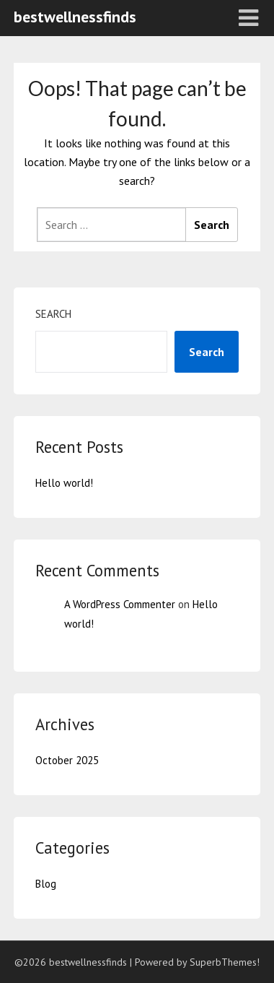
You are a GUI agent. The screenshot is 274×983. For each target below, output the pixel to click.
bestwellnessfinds (75, 17)
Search (53, 314)
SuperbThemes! (225, 962)
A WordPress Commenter (119, 604)
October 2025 (67, 760)
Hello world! (64, 483)
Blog (45, 884)
